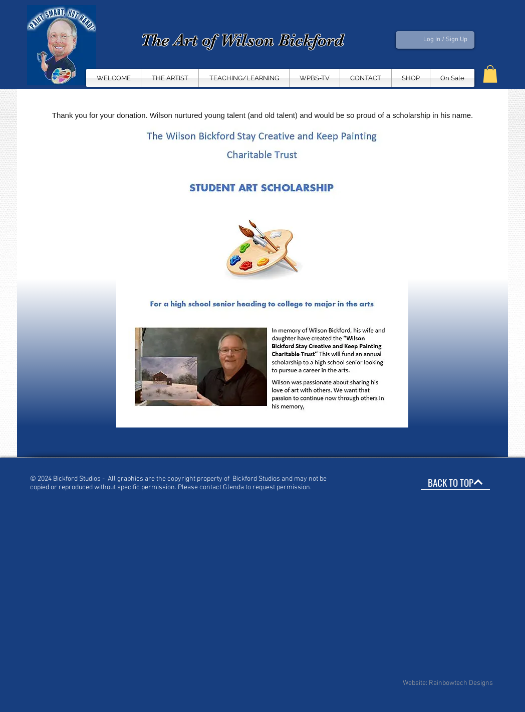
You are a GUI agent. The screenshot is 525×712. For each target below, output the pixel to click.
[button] (315, 78)
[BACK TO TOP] (455, 482)
